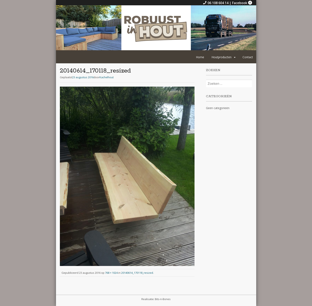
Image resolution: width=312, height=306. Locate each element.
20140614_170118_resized (137, 273)
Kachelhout (107, 77)
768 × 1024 (111, 273)
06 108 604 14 (216, 3)
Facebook (242, 3)
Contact (248, 57)
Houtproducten (221, 57)
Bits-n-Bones (163, 299)
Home (200, 57)
